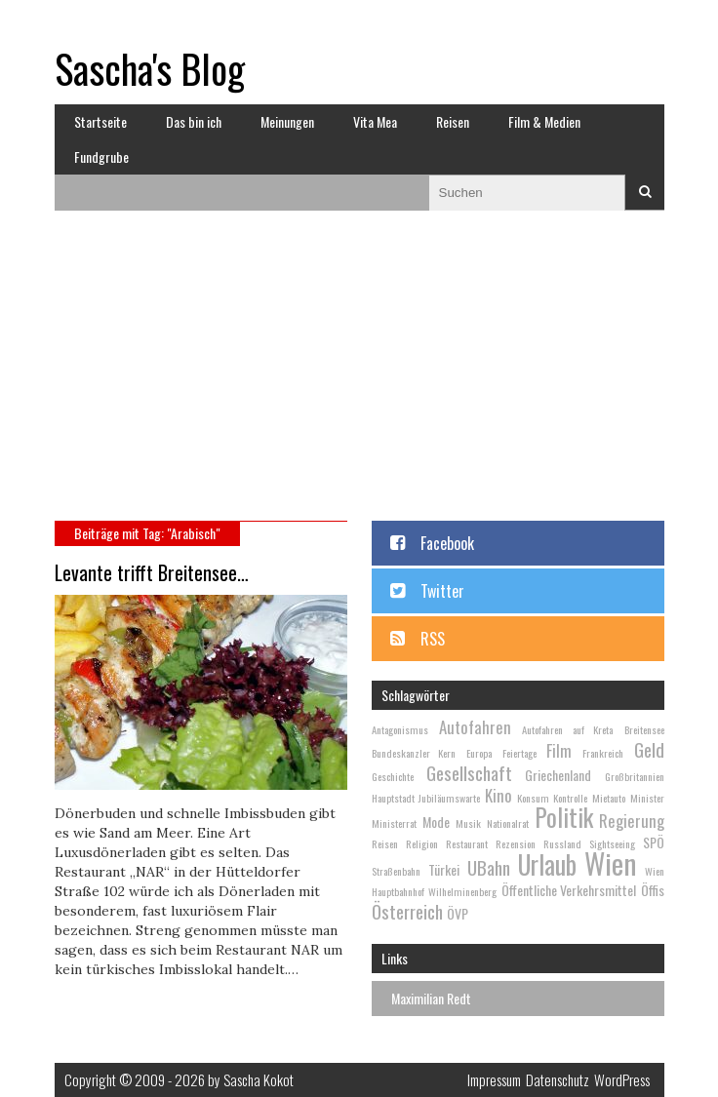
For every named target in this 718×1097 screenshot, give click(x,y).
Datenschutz (557, 1079)
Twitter (442, 591)
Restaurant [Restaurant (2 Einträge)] (467, 843)
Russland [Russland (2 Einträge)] (562, 843)
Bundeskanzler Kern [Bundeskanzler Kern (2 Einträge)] (414, 753)
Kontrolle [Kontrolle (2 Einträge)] (570, 797)
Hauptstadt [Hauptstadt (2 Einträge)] (393, 797)
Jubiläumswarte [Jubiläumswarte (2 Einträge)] (449, 797)
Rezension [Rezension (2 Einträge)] (516, 843)
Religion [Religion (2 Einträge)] (422, 843)
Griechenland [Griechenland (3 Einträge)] (558, 774)
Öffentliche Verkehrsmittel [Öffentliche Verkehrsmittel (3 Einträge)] (569, 890)
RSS (432, 638)
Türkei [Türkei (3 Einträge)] (443, 869)
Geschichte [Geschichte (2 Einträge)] (393, 776)
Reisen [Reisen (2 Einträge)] (385, 843)
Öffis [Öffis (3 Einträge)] (652, 890)
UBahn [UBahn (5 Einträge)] (488, 867)
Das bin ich (193, 121)
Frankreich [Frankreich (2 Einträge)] (602, 753)
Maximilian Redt (431, 998)
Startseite (100, 121)
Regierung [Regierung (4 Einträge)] (631, 820)
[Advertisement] (359, 374)
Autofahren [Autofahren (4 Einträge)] (475, 727)
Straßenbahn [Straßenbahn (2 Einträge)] (396, 871)
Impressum (494, 1079)
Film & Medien (544, 121)
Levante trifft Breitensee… (152, 572)
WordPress (622, 1079)
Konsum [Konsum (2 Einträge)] (533, 797)
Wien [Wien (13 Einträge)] (610, 862)
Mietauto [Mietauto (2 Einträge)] (608, 797)
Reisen (452, 121)
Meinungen (287, 121)
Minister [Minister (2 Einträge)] (647, 797)
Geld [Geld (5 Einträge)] (649, 749)
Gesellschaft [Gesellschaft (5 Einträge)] (469, 772)
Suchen (644, 192)
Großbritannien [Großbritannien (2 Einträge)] (634, 776)
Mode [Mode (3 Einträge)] (436, 821)
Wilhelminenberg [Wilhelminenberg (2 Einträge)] (462, 891)
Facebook (447, 543)
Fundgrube (101, 156)
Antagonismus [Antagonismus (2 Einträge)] (400, 729)
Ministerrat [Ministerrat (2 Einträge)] (394, 823)
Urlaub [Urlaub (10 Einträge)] (547, 864)
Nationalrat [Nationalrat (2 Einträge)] (508, 823)
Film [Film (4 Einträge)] (559, 750)
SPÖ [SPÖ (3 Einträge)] (653, 842)
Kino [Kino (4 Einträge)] (498, 795)
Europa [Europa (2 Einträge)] (479, 753)
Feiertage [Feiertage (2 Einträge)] (519, 753)
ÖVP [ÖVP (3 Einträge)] (457, 913)
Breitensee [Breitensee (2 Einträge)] (644, 729)
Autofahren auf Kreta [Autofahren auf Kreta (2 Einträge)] (567, 729)
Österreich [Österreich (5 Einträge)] (407, 910)
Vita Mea (375, 121)
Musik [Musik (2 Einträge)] (468, 823)
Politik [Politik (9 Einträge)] (564, 817)
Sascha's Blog (150, 68)
